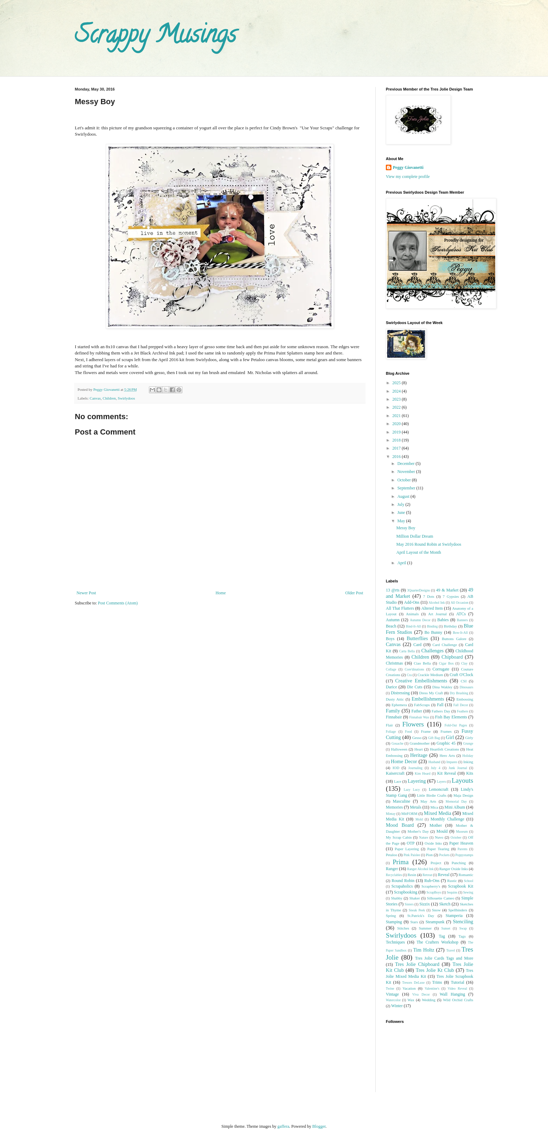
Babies (443, 619)
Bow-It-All (460, 632)
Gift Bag (434, 738)
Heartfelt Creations (444, 749)
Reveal (443, 874)
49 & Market (447, 590)
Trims (437, 982)
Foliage (391, 731)
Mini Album (455, 807)
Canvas (95, 398)
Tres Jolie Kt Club (435, 970)
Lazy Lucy (412, 789)
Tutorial (457, 982)
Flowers (413, 724)
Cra (409, 675)
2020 (397, 423)
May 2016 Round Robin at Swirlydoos (428, 544)
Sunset (445, 928)
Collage (391, 669)
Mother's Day (418, 831)
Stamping (394, 921)
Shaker (414, 898)
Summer (425, 928)
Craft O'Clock (462, 674)
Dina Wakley (442, 687)
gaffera (283, 1126)
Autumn (392, 619)
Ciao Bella (422, 663)
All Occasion (459, 602)
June (401, 512)
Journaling (415, 768)
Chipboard (452, 657)
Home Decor (404, 761)
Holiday (467, 756)
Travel (450, 950)
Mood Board (400, 825)
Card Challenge (444, 645)
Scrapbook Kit (460, 886)
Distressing (400, 692)
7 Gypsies (451, 596)
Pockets (444, 855)
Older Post (354, 592)
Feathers (462, 711)
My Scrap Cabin (399, 837)
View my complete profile (408, 176)
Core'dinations (414, 669)
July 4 (435, 768)
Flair (389, 725)
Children (109, 398)
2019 (397, 432)
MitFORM (409, 813)
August (404, 496)
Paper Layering (407, 849)
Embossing (464, 699)
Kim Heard (423, 773)
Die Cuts (415, 686)
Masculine (401, 801)
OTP (411, 843)
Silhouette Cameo (440, 898)
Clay (464, 663)
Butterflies (417, 638)
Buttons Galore (454, 639)
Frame (426, 731)
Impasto (451, 762)
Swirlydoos (126, 398)
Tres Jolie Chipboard (417, 964)
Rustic (452, 881)
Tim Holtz (423, 950)
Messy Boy (405, 527)
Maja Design (463, 795)
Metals (415, 807)
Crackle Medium (430, 675)
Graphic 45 (446, 743)
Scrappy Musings (155, 37)
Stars (414, 922)
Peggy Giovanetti (408, 167)
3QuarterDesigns (418, 590)
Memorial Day (456, 801)
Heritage (418, 755)
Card (417, 644)
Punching (459, 863)
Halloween (399, 749)
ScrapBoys (433, 892)
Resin (412, 875)
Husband (434, 762)
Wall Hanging (452, 994)
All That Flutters (400, 608)
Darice (391, 686)
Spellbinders (457, 910)
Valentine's (432, 988)
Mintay (391, 814)
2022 (397, 407)
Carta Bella (407, 651)
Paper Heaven (461, 843)
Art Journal (437, 614)
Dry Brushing (459, 693)
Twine (390, 988)
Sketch (444, 904)
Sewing (468, 892)
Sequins (452, 892)
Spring (391, 915)
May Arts (428, 801)
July (401, 504)
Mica (434, 807)
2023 (397, 399)
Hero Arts (447, 755)
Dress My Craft (431, 693)
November (406, 471)
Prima (400, 862)
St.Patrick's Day (421, 915)
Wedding (428, 1000)
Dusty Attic (395, 699)
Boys (390, 638)
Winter (397, 1005)
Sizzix (424, 904)
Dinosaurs (466, 687)
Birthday (450, 626)
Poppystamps (464, 855)
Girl (450, 737)
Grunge (468, 743)
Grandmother (420, 743)
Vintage (392, 994)
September (406, 488)
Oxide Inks (433, 843)
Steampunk (435, 921)
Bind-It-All (413, 626)
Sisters (409, 904)
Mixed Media (437, 813)
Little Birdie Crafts (431, 795)
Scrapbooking (405, 892)
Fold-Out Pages (456, 725)
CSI (464, 681)
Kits (469, 773)
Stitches (403, 928)
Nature (423, 837)
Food (408, 731)
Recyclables (394, 875)
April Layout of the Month (418, 552)
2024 (397, 391)
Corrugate (441, 669)
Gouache (397, 743)
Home (221, 592)
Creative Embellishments (421, 680)
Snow (436, 910)
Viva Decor (421, 994)
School (468, 881)
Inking (468, 762)
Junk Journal (458, 768)
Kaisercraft (395, 773)
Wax (411, 1000)
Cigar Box (446, 663)
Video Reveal (457, 988)
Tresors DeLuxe (413, 982)
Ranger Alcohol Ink (420, 869)
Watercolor (393, 1000)
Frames (446, 731)
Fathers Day (441, 711)
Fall (440, 704)
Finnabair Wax (419, 717)
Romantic (466, 875)
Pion (429, 855)
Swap (463, 928)
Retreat (427, 875)
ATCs (461, 613)
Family (393, 711)
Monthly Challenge (447, 819)
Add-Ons (411, 602)
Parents (462, 849)
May (401, 520)
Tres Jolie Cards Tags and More (444, 958)
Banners (462, 620)
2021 (397, 415)
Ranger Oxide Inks (453, 869)
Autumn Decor (420, 620)
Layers (441, 781)
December (406, 463)
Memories (394, 807)
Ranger (392, 868)
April (402, 562)
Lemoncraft (438, 789)
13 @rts (392, 590)
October (404, 480)
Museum (462, 831)
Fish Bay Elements (451, 717)
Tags (462, 936)
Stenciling (463, 921)
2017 (397, 448)
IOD (395, 768)
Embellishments (428, 699)
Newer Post (86, 592)
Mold (419, 819)
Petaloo (391, 855)
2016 (397, 456)
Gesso (416, 738)
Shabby (396, 898)
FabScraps (422, 705)
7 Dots (428, 596)
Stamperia (454, 915)
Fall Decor (460, 705)
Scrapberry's (430, 886)
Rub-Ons (431, 880)
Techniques (395, 942)
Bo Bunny (433, 632)
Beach (391, 626)
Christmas (394, 663)
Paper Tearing (438, 849)
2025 (397, 382)
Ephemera (399, 705)
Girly (469, 738)
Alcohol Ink (436, 602)
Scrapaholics (402, 886)
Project (436, 863)
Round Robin (402, 880)
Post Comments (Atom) (118, 603)
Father (416, 711)
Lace (397, 781)
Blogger (319, 1126)
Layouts (462, 780)
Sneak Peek (417, 910)
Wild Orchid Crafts (458, 1000)
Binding (432, 626)
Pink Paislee (412, 855)
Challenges (432, 650)
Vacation (409, 988)
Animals (412, 614)
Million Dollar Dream (414, 536)
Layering (417, 781)
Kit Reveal (446, 773)
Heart (418, 749)
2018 (397, 440)
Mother (436, 825)
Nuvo (439, 837)
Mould (442, 831)
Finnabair (394, 717)
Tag (442, 936)
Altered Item (432, 608)
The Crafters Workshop (438, 942)
